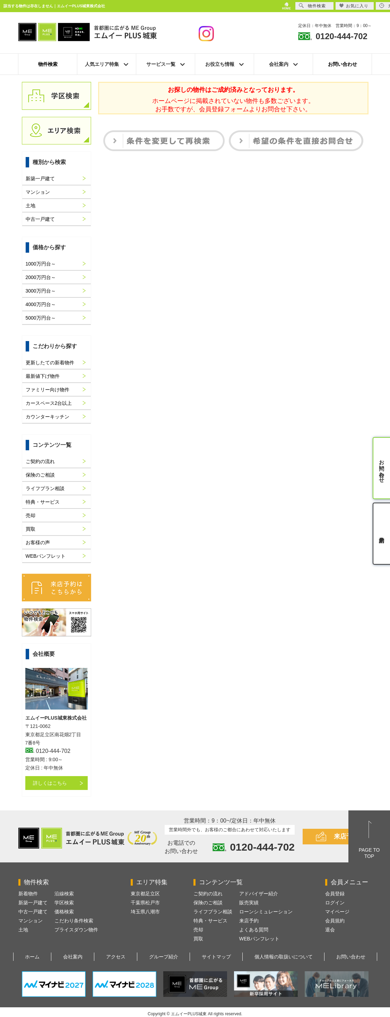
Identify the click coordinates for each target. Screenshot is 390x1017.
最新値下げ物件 (43, 376)
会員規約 (335, 920)
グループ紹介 (163, 956)
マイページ (337, 911)
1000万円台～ (41, 264)
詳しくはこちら (50, 783)
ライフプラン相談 (45, 488)
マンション (38, 192)
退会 (330, 929)
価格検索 (64, 911)
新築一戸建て (40, 178)
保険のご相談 (40, 475)
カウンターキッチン (47, 416)
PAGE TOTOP (369, 853)
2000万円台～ (41, 277)
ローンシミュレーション (266, 911)
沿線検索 (64, 893)
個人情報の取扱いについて (283, 956)
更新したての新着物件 (50, 362)
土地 (30, 205)
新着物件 (28, 893)
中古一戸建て (40, 219)
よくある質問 (253, 929)
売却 (30, 515)
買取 (30, 529)
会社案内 (73, 956)
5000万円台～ (41, 318)
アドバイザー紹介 (258, 893)
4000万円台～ (41, 304)
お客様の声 (38, 542)
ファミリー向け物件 (47, 389)
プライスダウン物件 (76, 929)
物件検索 (48, 64)
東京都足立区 (145, 893)
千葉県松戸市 (145, 902)
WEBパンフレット (46, 556)
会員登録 (335, 893)
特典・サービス (43, 502)
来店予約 (346, 836)
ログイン (335, 902)
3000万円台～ (41, 291)
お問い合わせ (342, 64)
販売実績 (249, 902)
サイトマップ (216, 956)
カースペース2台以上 (49, 403)
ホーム (32, 956)
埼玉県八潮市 (145, 911)
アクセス (115, 956)
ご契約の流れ (40, 461)
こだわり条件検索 (73, 920)
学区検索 (64, 902)
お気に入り (354, 5)
